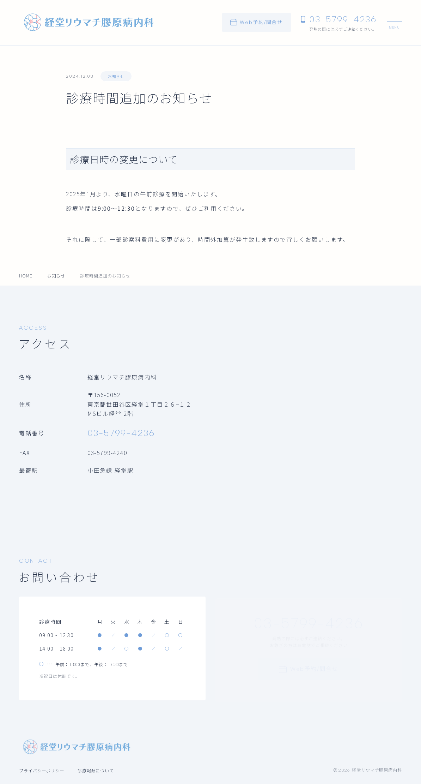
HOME (25, 276)
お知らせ (116, 76)
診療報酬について (96, 770)
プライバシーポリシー (42, 770)
